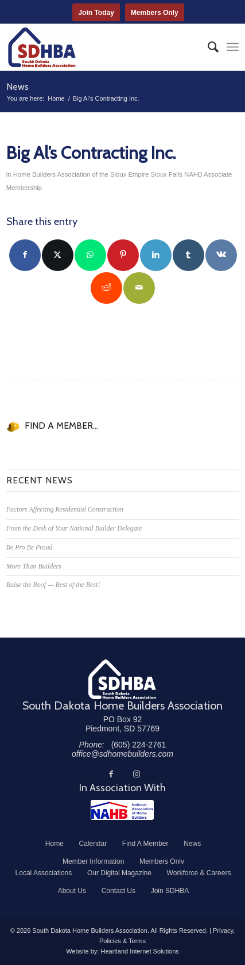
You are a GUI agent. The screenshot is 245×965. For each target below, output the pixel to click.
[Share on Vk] (221, 255)
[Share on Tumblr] (188, 255)
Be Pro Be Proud (29, 547)
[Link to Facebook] (111, 774)
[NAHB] (122, 810)
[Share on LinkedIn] (156, 255)
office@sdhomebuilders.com (122, 753)
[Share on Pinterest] (123, 255)
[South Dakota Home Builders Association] (99, 47)
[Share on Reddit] (106, 288)
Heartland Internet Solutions (139, 951)
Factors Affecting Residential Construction (64, 509)
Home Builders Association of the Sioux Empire (81, 174)
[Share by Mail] (139, 288)
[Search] (207, 47)
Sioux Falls (166, 174)
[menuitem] (207, 47)
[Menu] (233, 47)
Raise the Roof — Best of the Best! (53, 585)
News (17, 86)
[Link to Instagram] (136, 774)
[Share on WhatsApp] (90, 255)
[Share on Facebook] (25, 255)
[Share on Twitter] (57, 255)
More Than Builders (33, 566)
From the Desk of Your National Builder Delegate (74, 528)
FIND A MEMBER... (61, 425)
